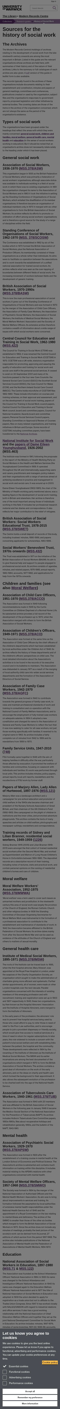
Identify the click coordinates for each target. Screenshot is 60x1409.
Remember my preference (30, 1397)
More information (30, 1403)
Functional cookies (16, 1372)
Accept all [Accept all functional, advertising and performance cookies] (30, 1391)
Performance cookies (18, 1383)
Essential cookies (15, 1366)
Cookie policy (49, 1362)
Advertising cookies (17, 1377)
